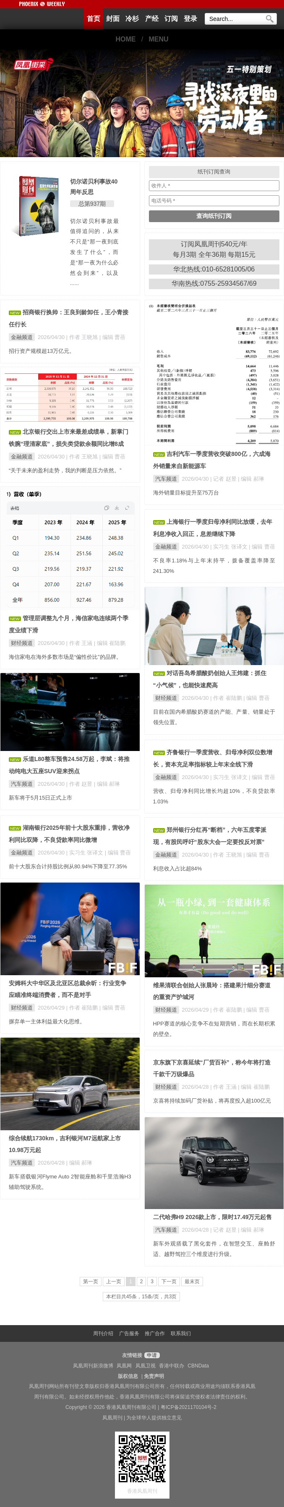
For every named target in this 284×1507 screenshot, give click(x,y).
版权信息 (128, 1376)
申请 (150, 1355)
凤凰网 (124, 1366)
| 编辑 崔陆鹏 (109, 643)
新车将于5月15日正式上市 (40, 798)
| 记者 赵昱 (224, 479)
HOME (125, 39)
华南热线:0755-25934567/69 (214, 283)
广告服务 (129, 1333)
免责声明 (154, 1376)
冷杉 (132, 18)
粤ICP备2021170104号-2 (188, 1407)
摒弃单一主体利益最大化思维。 (47, 1021)
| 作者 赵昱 (80, 784)
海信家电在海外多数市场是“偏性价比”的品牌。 (65, 657)
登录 (190, 18)
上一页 (113, 1281)
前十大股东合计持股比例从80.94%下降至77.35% (68, 866)
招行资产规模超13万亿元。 (42, 351)
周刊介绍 (103, 1333)
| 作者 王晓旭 (82, 337)
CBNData (198, 1366)
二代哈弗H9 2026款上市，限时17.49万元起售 (212, 1217)
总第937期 (92, 203)
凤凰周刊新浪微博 (93, 1366)
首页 (93, 18)
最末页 (192, 1281)
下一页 (169, 1281)
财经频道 (22, 643)
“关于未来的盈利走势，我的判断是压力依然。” (65, 470)
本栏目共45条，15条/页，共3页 (141, 1297)
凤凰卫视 (145, 1366)
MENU (159, 39)
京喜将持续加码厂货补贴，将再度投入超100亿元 (212, 1101)
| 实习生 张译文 (229, 547)
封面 (113, 18)
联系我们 (181, 1333)
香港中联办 (171, 1366)
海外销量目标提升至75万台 (186, 492)
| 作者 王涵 (80, 643)
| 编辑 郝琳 (251, 479)
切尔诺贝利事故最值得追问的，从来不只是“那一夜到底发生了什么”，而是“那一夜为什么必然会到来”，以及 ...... (94, 252)
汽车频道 (166, 479)
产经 (152, 18)
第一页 (90, 1281)
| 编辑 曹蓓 (112, 337)
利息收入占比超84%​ (177, 868)
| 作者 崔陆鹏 (226, 698)
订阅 (171, 18)
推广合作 (155, 1333)
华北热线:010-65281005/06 (214, 269)
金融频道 (22, 337)
